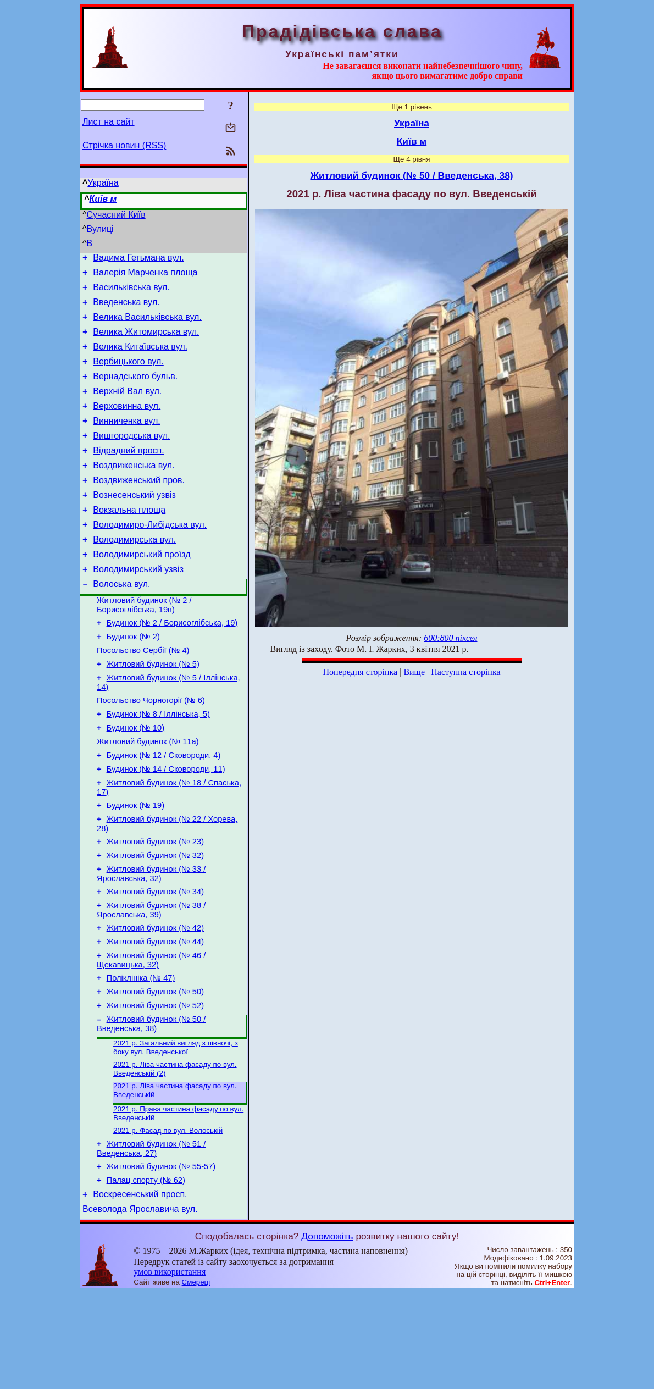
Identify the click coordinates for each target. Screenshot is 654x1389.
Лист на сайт (108, 121)
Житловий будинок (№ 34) (155, 960)
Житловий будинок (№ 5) (153, 710)
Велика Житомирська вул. (146, 341)
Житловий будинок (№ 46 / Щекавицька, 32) (151, 1036)
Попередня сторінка (360, 672)
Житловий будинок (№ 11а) (148, 796)
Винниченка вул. (126, 440)
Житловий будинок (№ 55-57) (161, 1257)
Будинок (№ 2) (133, 679)
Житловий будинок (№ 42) (155, 1000)
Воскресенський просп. (140, 1288)
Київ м (103, 198)
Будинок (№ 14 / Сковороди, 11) (166, 826)
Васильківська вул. (131, 292)
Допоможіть (327, 1332)
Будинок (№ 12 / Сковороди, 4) (164, 811)
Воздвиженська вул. (133, 490)
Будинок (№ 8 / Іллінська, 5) (158, 765)
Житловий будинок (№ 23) (155, 905)
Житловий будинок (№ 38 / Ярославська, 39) (151, 981)
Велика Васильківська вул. (147, 325)
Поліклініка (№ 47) (141, 1055)
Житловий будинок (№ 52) (155, 1086)
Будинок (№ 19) (135, 866)
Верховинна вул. (126, 424)
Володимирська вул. (134, 572)
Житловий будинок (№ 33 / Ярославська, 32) (151, 941)
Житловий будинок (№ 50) (155, 1070)
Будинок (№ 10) (135, 780)
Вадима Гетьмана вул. (138, 259)
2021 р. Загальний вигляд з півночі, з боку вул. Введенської (175, 1130)
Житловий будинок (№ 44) (155, 1015)
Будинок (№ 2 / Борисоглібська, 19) (172, 664)
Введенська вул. (126, 308)
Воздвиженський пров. (139, 506)
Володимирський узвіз (138, 605)
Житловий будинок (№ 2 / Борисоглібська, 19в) (144, 644)
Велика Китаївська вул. (140, 358)
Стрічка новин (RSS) (124, 145)
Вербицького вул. (128, 374)
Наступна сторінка (465, 672)
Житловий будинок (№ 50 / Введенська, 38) (151, 1106)
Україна (102, 182)
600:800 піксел (450, 638)
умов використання (170, 1368)
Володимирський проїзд (141, 589)
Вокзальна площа (129, 539)
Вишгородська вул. (131, 457)
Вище (414, 672)
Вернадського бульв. (135, 391)
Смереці (196, 1378)
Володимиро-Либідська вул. (150, 556)
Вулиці (100, 229)
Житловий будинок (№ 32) (155, 921)
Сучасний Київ (116, 214)
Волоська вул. (121, 622)
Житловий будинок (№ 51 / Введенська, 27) (151, 1238)
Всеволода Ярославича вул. (139, 1305)
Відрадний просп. (128, 473)
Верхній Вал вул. (127, 407)
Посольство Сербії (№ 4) (143, 694)
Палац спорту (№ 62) (146, 1273)
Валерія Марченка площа (145, 275)
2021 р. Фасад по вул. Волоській (168, 1218)
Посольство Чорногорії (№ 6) (151, 749)
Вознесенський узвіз (134, 523)
